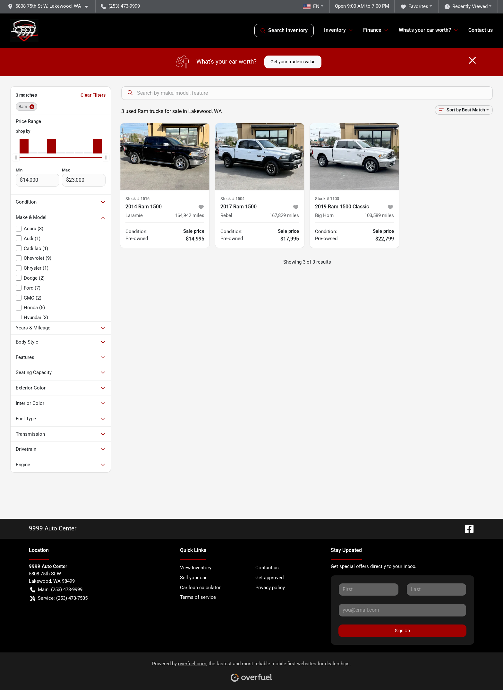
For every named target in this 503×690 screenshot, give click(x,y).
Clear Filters (93, 95)
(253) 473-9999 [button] (120, 6)
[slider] (16, 157)
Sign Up (402, 630)
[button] (50, 6)
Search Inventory (284, 30)
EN (311, 6)
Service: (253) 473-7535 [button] (59, 598)
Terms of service (198, 597)
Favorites (414, 6)
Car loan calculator (200, 587)
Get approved (269, 578)
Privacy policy (270, 587)
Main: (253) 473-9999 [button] (56, 589)
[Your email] (402, 610)
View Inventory (195, 568)
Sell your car (193, 578)
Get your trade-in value (292, 61)
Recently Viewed (466, 6)
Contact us (480, 30)
